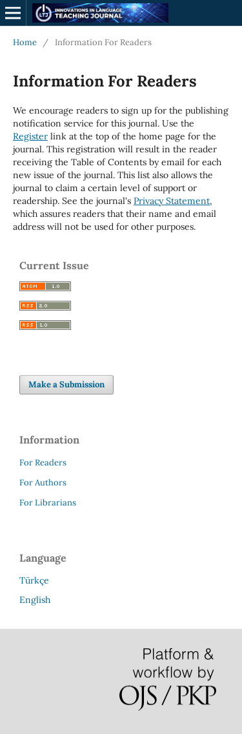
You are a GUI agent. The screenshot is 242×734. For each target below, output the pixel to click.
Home (25, 42)
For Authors (42, 482)
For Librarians (47, 502)
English (34, 600)
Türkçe (34, 580)
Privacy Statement (172, 201)
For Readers (42, 462)
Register (30, 136)
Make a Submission (66, 384)
